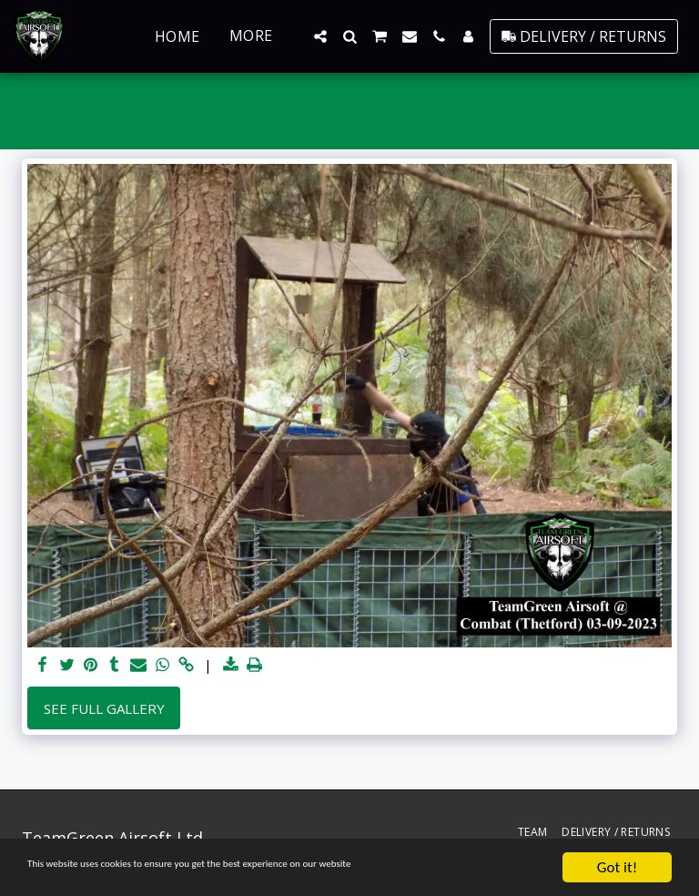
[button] (320, 36)
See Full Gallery (104, 708)
